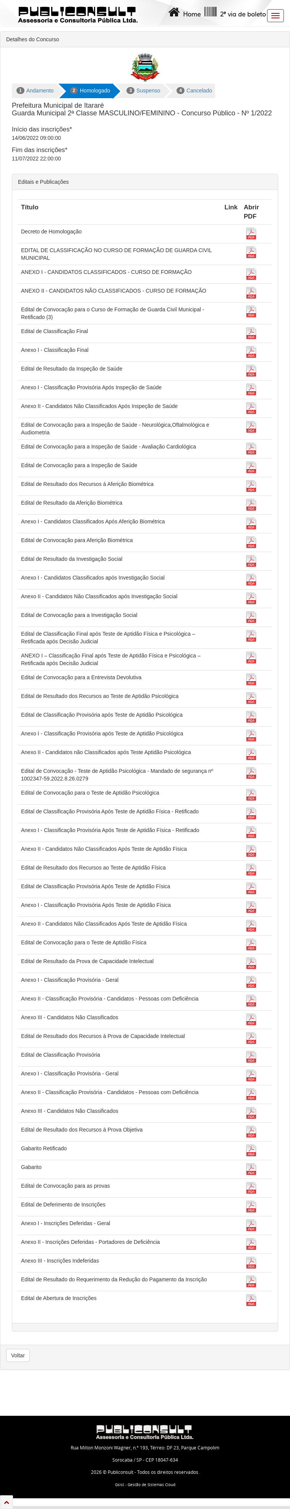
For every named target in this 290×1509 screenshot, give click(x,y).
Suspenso (143, 90)
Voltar (18, 1355)
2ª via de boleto (234, 12)
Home (184, 12)
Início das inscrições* (42, 129)
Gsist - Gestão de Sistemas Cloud (145, 1484)
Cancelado (194, 90)
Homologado (90, 90)
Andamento (34, 90)
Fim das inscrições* (39, 150)
